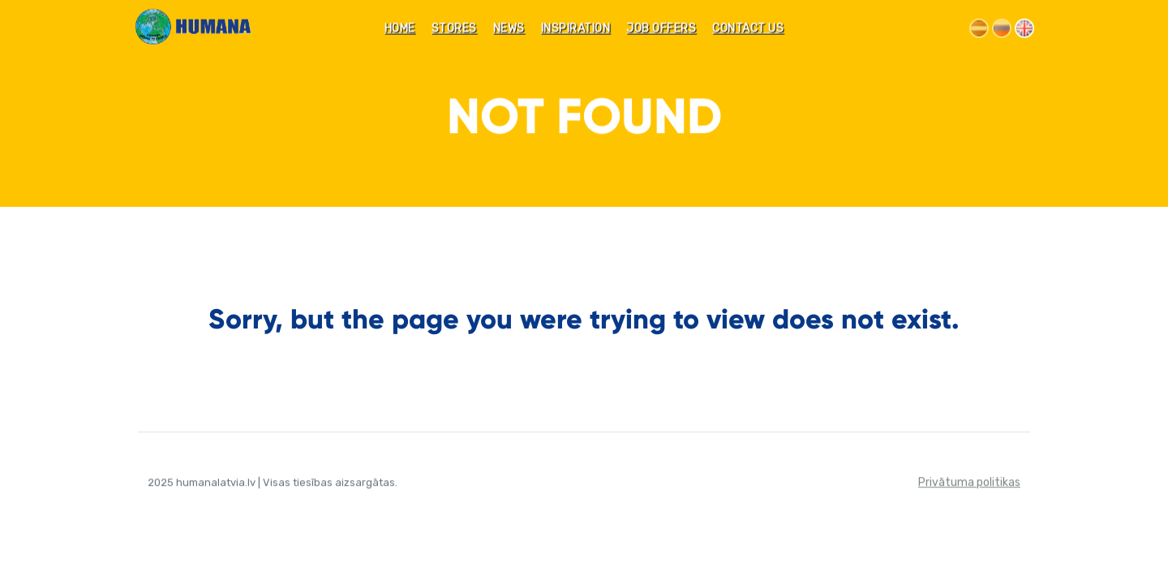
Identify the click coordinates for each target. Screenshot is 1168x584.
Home (399, 29)
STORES (454, 29)
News (509, 29)
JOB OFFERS (661, 29)
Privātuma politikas (969, 483)
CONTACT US (748, 29)
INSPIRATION (576, 29)
